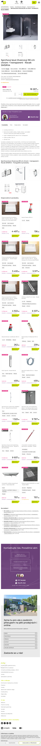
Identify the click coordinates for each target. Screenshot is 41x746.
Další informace (4, 740)
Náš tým (3, 702)
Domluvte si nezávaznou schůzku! (9, 683)
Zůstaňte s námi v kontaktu (10, 720)
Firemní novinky (5, 704)
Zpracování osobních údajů (7, 689)
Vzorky (2, 674)
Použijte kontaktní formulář (20, 561)
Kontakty (3, 696)
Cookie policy (4, 691)
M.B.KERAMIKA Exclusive (7, 672)
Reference (3, 716)
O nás (3, 700)
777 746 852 (20, 580)
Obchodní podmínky (6, 707)
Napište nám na (20, 555)
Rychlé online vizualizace (7, 667)
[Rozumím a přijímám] (29, 743)
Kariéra (2, 711)
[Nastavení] (12, 743)
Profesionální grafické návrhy (8, 665)
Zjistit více (4, 107)
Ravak (7, 68)
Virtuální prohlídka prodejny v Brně (10, 670)
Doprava (3, 685)
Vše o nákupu (5, 680)
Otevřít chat (20, 583)
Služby (3, 663)
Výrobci (3, 709)
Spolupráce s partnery (6, 676)
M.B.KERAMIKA (5, 6)
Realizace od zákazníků (6, 713)
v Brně (20, 568)
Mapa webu (4, 694)
